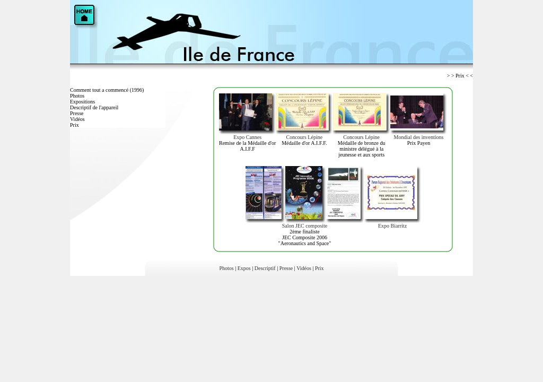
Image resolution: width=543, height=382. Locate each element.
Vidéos (77, 119)
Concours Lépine (304, 137)
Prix (74, 125)
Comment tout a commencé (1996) (107, 90)
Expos (244, 268)
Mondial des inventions (419, 137)
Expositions (82, 102)
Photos (77, 96)
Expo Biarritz (392, 226)
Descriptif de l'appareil (94, 107)
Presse (77, 113)
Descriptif (265, 268)
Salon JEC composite (305, 226)
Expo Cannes (247, 137)
